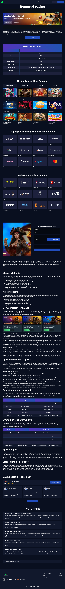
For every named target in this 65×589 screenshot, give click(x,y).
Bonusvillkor (59, 577)
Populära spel (10, 85)
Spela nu (32, 37)
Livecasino (25, 85)
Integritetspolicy (46, 577)
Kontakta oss (59, 575)
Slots (55, 85)
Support (39, 1)
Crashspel (40, 85)
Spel (23, 1)
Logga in (54, 1)
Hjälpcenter (59, 573)
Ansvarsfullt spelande (47, 573)
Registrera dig (61, 1)
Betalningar (34, 1)
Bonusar (28, 1)
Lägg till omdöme (55, 482)
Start (19, 1)
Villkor (44, 575)
